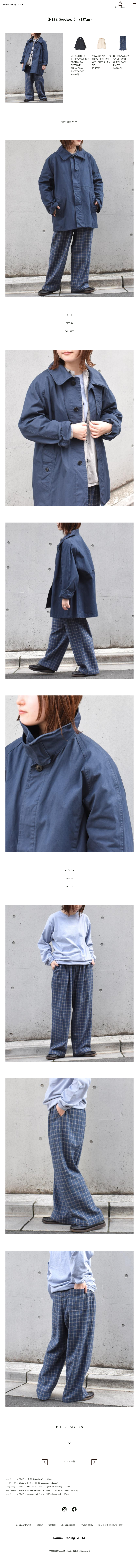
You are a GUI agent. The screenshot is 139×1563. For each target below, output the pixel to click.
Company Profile (23, 1525)
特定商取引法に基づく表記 (110, 1525)
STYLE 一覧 (69, 1461)
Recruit (39, 1525)
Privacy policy (87, 1525)
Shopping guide (68, 1525)
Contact (51, 1525)
